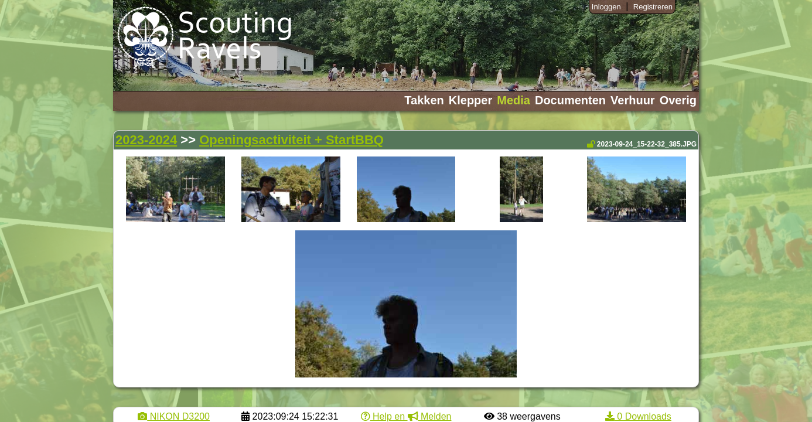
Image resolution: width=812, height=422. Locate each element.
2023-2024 (146, 139)
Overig (678, 100)
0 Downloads (638, 416)
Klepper (470, 100)
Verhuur (632, 100)
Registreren (653, 6)
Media (513, 100)
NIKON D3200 (174, 416)
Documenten (570, 100)
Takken (423, 100)
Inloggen (606, 6)
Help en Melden (406, 416)
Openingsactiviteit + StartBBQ (291, 139)
